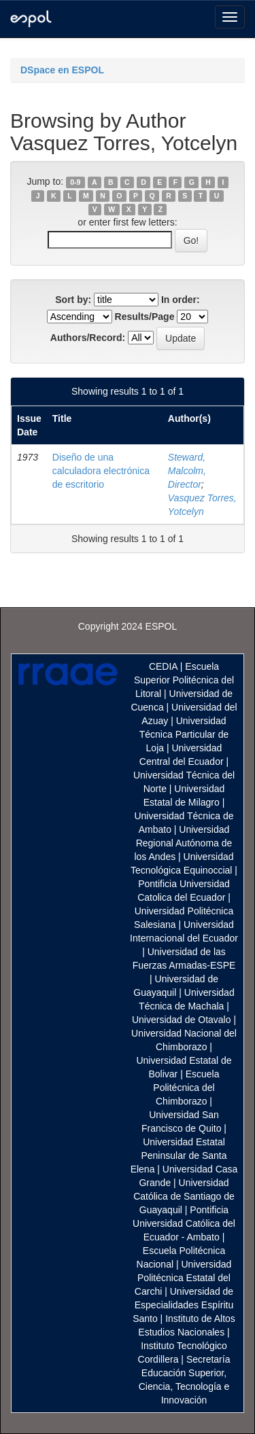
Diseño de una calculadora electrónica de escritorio (101, 471)
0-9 (75, 182)
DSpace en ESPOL (62, 70)
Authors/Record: (87, 337)
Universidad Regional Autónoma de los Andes (183, 843)
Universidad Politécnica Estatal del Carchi (183, 1278)
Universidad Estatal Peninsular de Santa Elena (179, 1155)
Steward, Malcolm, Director (187, 471)
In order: (180, 299)
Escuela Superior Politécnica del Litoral (184, 680)
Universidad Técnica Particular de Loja (184, 734)
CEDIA (163, 666)
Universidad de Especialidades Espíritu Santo (183, 1305)
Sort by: (73, 299)
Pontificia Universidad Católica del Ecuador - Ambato (184, 1223)
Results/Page (145, 316)
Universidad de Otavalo (181, 1019)
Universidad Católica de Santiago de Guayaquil (184, 1196)
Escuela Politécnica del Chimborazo (186, 1088)
